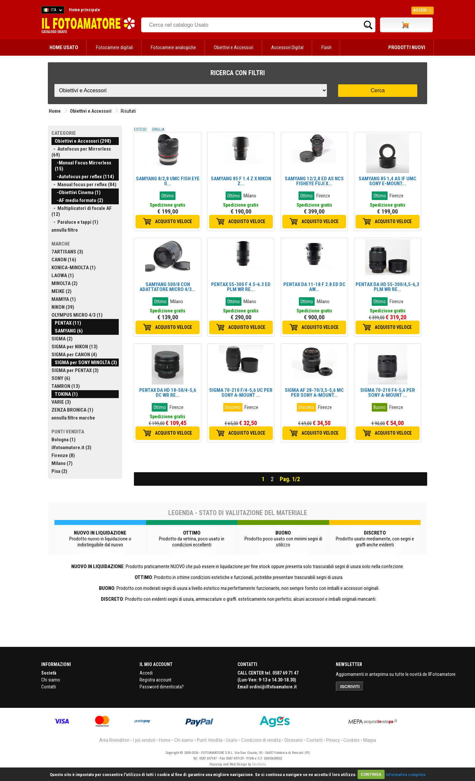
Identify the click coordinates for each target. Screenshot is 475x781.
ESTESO (140, 129)
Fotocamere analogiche (173, 47)
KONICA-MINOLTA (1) (73, 268)
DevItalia (259, 764)
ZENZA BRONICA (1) (72, 410)
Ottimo (167, 195)
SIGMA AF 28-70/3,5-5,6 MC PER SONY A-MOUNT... (314, 392)
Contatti (48, 686)
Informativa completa (405, 774)
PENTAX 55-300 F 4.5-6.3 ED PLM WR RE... (240, 286)
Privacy (333, 740)
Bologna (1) (63, 440)
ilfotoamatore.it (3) (71, 447)
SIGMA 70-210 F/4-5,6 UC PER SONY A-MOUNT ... (240, 392)
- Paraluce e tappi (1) (74, 222)
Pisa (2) (59, 471)
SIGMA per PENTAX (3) (75, 370)
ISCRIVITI (350, 686)
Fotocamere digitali (114, 47)
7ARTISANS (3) (67, 252)
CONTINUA (371, 774)
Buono (379, 407)
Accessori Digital (287, 47)
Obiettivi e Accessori (233, 47)
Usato (232, 740)
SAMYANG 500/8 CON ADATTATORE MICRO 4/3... (168, 286)
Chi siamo (50, 679)
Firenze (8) (63, 455)
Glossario (293, 740)
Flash (326, 47)
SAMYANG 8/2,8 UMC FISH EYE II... (168, 181)
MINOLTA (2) (64, 283)
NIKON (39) (62, 307)
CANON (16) (63, 260)
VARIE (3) (61, 402)
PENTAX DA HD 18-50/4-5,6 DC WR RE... (167, 392)
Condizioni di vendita (261, 740)
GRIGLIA (158, 129)
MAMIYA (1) (63, 299)
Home (55, 111)
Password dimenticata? (162, 686)
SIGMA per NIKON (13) (74, 347)
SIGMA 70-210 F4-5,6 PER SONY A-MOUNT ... (387, 392)
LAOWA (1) (62, 275)
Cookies (351, 740)
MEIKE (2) (61, 291)
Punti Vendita (209, 740)
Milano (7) (62, 463)
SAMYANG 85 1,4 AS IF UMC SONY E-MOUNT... (387, 181)
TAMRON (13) (65, 386)
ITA (51, 11)
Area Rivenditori (114, 740)
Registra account (156, 679)
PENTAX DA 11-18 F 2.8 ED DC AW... (314, 286)
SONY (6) (60, 378)
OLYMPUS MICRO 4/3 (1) (77, 315)
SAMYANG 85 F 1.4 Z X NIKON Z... (241, 181)
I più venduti (144, 740)
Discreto (233, 407)
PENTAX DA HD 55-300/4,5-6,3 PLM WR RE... (387, 286)
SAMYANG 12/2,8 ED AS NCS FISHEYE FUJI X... (314, 181)
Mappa (369, 740)
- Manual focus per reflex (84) (83, 185)
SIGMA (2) (62, 339)
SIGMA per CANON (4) (74, 355)
